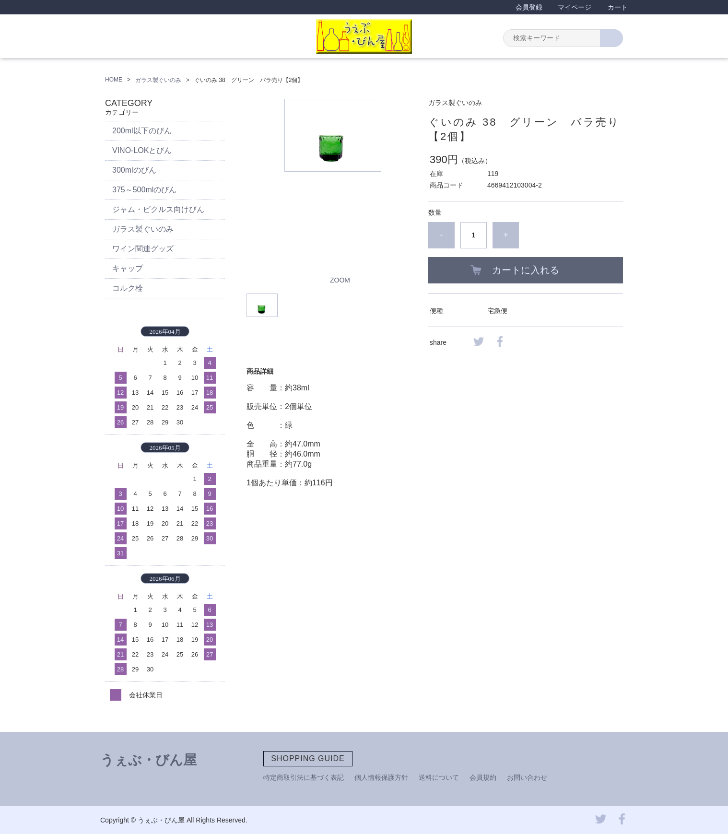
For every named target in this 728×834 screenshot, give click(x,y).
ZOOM (340, 280)
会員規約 (483, 777)
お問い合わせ (527, 777)
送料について (439, 777)
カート (618, 7)
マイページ (574, 7)
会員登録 (529, 7)
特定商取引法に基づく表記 (303, 777)
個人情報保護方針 (381, 777)
